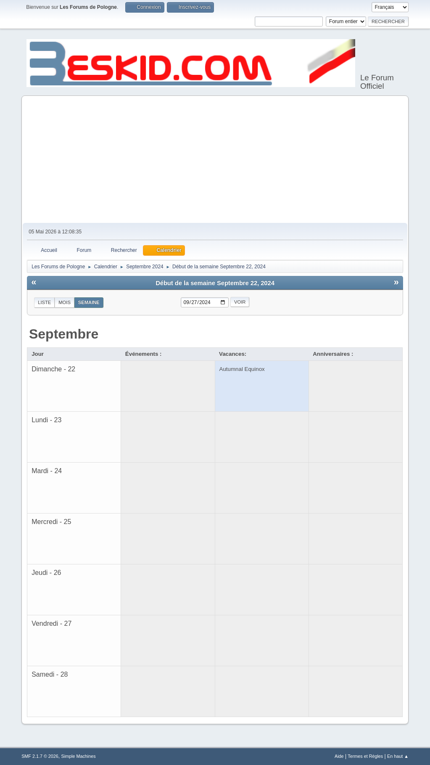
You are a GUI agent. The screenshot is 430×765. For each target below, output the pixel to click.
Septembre (63, 333)
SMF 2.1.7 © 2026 (39, 756)
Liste (44, 302)
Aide (339, 756)
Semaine (89, 302)
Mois (64, 302)
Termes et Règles (365, 756)
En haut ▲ (398, 756)
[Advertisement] (215, 160)
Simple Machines (78, 756)
